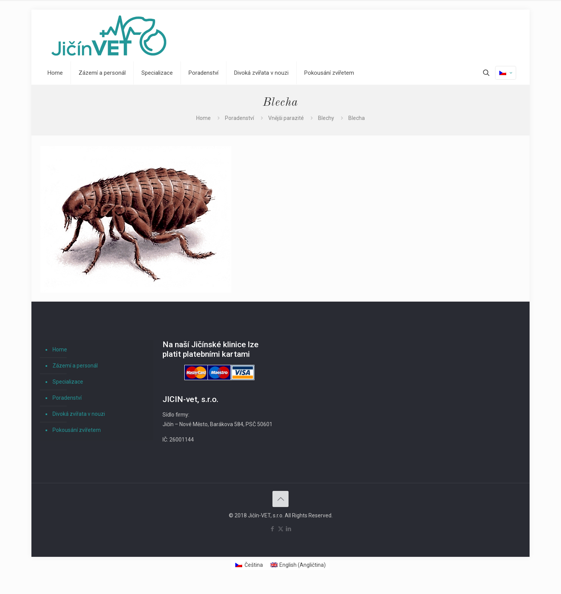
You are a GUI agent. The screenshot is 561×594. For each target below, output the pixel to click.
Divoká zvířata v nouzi (78, 414)
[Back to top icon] (280, 499)
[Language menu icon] (505, 73)
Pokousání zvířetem (76, 430)
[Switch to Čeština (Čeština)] (249, 565)
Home (203, 118)
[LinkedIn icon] (289, 528)
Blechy (326, 118)
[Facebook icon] (273, 528)
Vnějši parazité (286, 118)
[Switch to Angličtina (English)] (298, 565)
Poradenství (239, 118)
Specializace (67, 382)
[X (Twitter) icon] (281, 528)
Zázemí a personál (75, 366)
